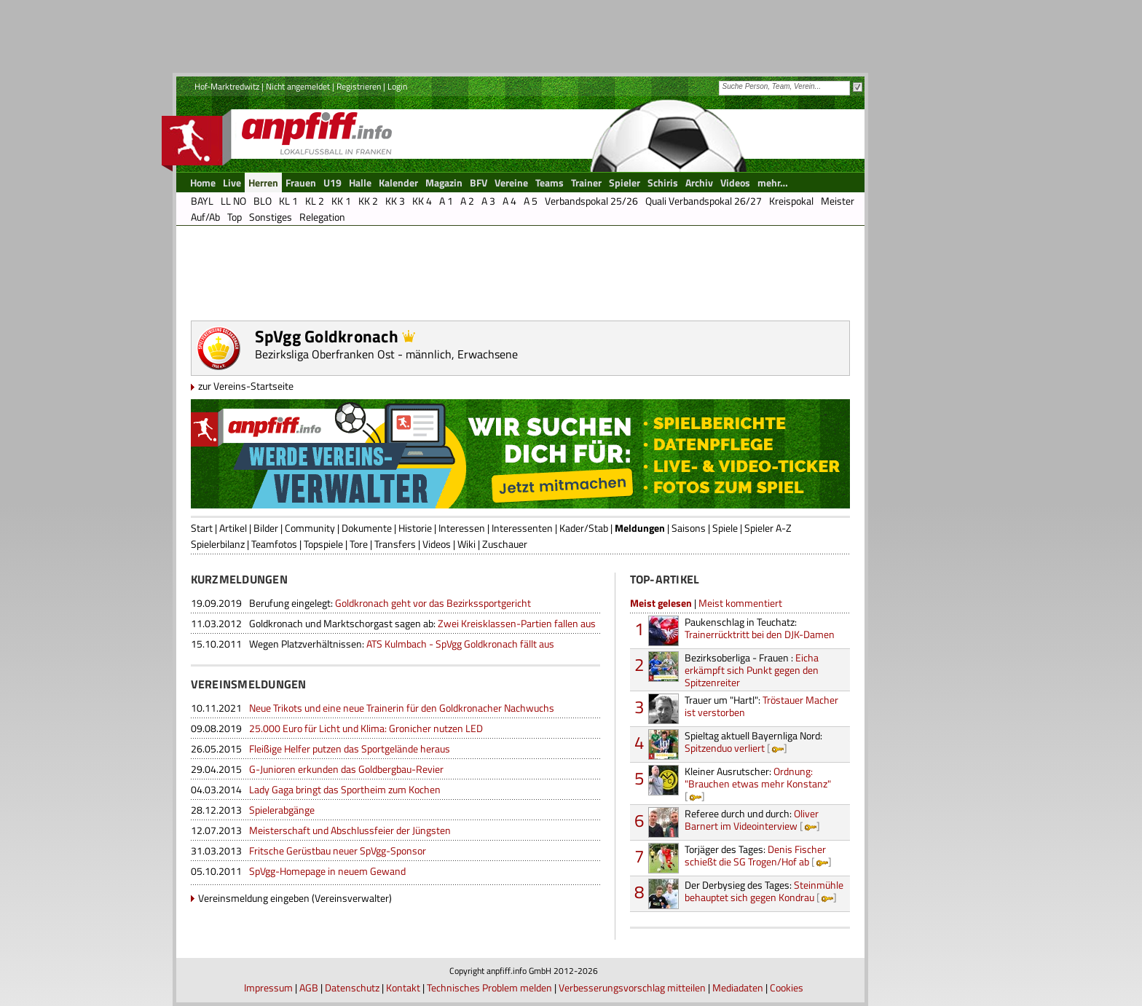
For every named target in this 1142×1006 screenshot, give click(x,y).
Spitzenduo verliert (753, 741)
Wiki (466, 543)
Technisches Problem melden (489, 987)
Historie (415, 527)
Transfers (395, 543)
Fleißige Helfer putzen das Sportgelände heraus (349, 748)
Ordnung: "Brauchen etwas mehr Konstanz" (758, 777)
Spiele (725, 527)
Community (310, 527)
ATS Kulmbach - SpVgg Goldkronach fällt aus (401, 643)
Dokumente (367, 527)
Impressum (268, 987)
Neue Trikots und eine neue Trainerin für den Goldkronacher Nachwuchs (401, 707)
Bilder (265, 527)
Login (397, 86)
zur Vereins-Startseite (246, 385)
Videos (436, 543)
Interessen (461, 527)
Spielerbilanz (218, 543)
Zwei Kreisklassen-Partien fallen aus (422, 623)
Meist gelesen (661, 602)
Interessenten (522, 527)
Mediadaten (737, 987)
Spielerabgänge (282, 809)
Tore (359, 543)
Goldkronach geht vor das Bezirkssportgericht (390, 602)
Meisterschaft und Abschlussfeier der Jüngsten (350, 830)
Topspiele (323, 543)
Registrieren (358, 86)
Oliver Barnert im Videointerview (752, 819)
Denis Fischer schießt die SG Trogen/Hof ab (755, 855)
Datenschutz (352, 987)
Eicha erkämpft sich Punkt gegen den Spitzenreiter (752, 670)
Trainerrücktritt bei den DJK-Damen (760, 628)
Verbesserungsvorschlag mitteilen (632, 987)
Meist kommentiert (740, 602)
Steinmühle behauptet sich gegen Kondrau (764, 891)
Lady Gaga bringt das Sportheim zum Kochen (345, 789)
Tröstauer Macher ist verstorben (761, 706)
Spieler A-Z (768, 527)
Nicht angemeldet (298, 86)
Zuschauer (504, 543)
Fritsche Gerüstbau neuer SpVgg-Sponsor (337, 850)
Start (202, 527)
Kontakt (403, 987)
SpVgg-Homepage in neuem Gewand (327, 871)
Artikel (233, 527)
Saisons (689, 527)
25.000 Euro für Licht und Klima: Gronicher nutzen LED (366, 728)
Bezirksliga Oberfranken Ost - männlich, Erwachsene (386, 354)
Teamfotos (274, 543)
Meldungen (640, 527)
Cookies (786, 987)
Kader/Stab (583, 527)
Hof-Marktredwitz (226, 86)
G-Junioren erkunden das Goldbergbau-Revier (346, 769)
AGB (308, 987)
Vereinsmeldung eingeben (254, 897)
